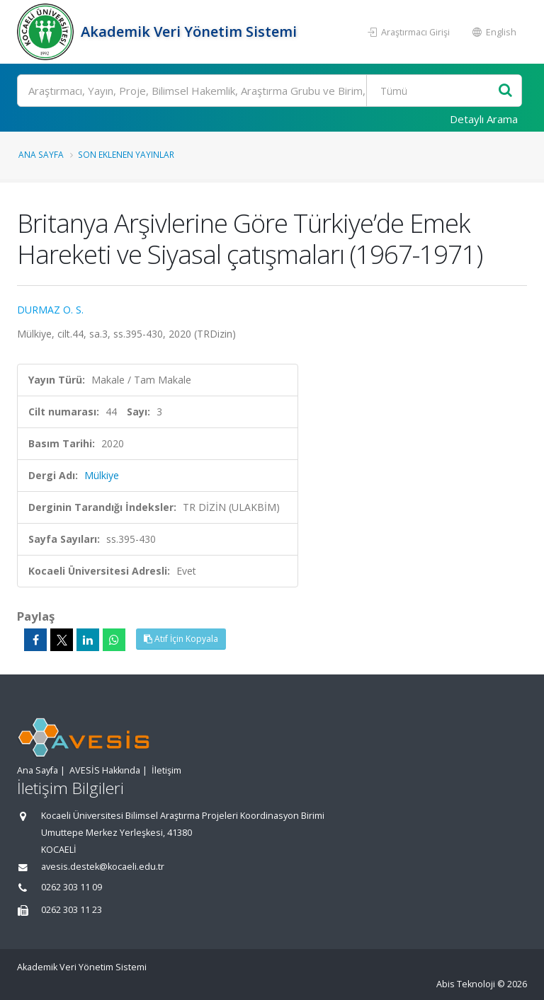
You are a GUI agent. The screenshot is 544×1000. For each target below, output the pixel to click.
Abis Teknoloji (465, 984)
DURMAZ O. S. (50, 309)
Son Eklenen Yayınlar (126, 154)
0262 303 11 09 (71, 887)
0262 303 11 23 (71, 910)
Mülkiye (101, 475)
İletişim (166, 770)
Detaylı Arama (484, 119)
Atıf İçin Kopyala (181, 639)
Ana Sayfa (41, 154)
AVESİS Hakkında (104, 770)
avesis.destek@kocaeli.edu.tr (102, 867)
